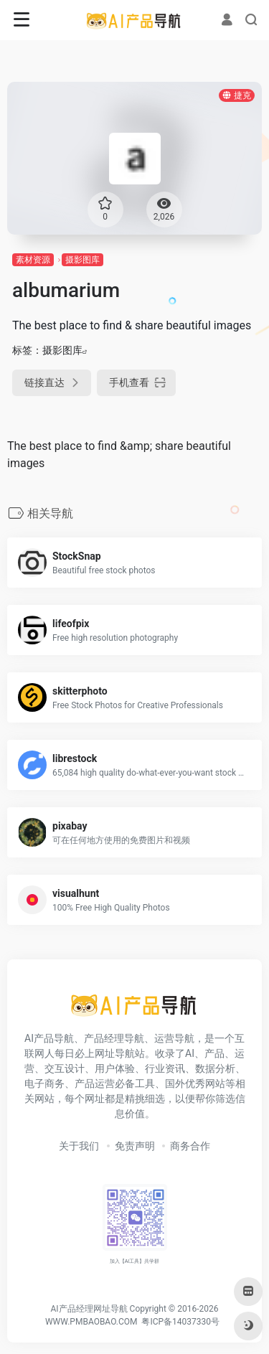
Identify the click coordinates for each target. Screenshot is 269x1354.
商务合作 (190, 1146)
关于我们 (79, 1146)
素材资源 (33, 260)
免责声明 (135, 1146)
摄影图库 (82, 260)
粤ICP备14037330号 (180, 1322)
